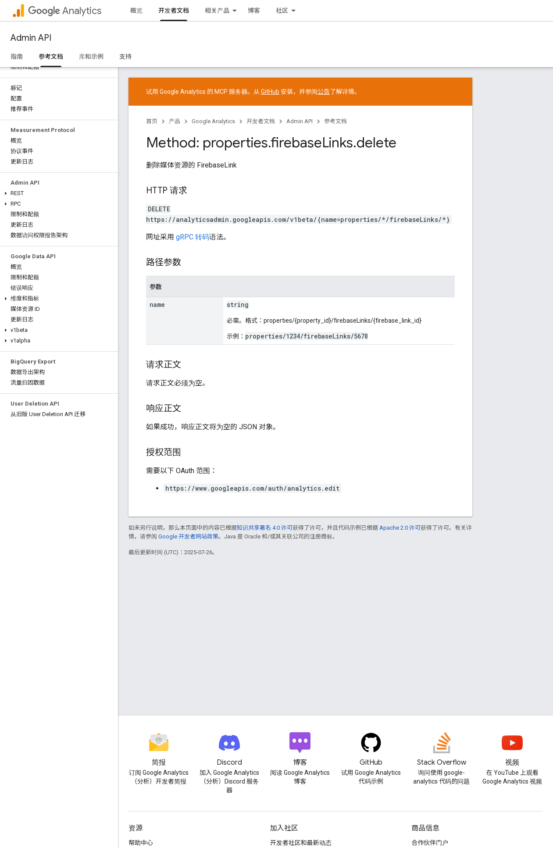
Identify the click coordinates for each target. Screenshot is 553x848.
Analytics (64, 11)
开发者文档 (260, 121)
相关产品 (217, 10)
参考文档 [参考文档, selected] (51, 57)
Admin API (31, 37)
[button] (57, 193)
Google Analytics (213, 121)
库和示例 (91, 57)
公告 (324, 91)
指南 (17, 57)
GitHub (270, 91)
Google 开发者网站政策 (188, 536)
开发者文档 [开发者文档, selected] (173, 10)
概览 (136, 10)
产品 (174, 121)
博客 (254, 10)
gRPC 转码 (192, 237)
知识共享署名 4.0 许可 (265, 527)
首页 (151, 121)
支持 (125, 57)
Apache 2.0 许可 (400, 527)
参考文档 (335, 121)
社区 (282, 10)
